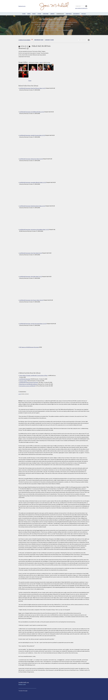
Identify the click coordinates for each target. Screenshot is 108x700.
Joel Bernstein (49, 26)
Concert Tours (49, 39)
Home (23, 13)
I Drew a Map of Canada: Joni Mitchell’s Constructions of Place (33, 375)
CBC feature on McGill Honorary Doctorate (29, 347)
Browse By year (38, 39)
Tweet (29, 80)
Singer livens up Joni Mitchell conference (28, 384)
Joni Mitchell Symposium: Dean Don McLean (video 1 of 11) (32, 88)
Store (39, 13)
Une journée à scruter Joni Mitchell (27, 385)
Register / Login (22, 684)
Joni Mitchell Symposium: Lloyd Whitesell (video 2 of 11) (32, 111)
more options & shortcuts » (81, 8)
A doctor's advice (23, 380)
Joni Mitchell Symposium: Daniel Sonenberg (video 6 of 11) (32, 206)
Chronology (60, 13)
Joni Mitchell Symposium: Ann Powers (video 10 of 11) (31, 300)
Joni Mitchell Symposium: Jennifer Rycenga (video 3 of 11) (32, 135)
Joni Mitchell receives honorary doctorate (28, 382)
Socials (83, 13)
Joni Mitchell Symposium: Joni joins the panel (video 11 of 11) (33, 323)
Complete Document (25, 40)
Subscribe (45, 13)
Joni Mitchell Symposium (24, 379)
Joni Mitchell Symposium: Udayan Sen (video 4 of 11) (31, 158)
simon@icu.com (67, 30)
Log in (41, 62)
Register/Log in (21, 6)
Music (34, 13)
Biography (76, 13)
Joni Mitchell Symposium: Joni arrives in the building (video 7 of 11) (34, 229)
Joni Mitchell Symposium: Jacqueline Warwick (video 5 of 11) (32, 182)
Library (52, 13)
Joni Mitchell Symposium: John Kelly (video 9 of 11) (30, 276)
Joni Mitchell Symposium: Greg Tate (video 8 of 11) (30, 253)
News (28, 13)
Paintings (68, 13)
